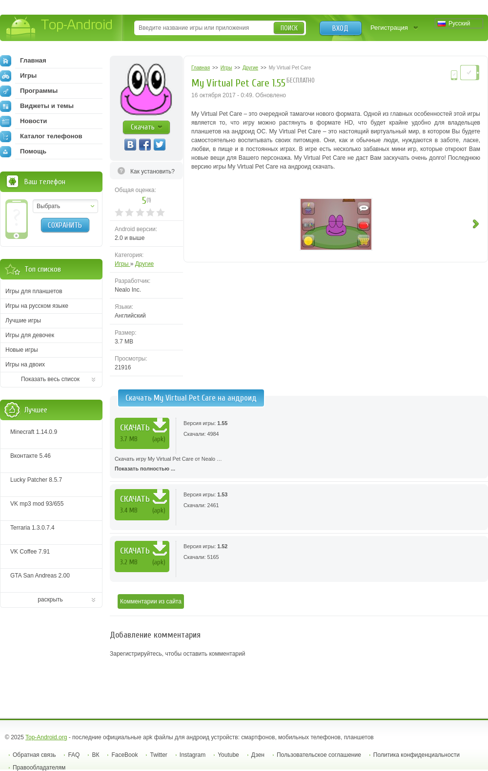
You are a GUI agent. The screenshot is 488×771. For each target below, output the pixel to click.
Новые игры (21, 349)
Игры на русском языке (36, 305)
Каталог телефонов (41, 136)
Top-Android (59, 29)
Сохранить (65, 225)
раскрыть (50, 599)
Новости (23, 121)
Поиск (289, 28)
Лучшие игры (23, 320)
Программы (29, 91)
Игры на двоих (25, 364)
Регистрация (389, 27)
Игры (122, 263)
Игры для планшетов (33, 291)
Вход (340, 28)
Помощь (23, 151)
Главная (23, 60)
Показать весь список (50, 379)
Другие (144, 263)
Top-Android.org (46, 737)
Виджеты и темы (37, 106)
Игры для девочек (29, 335)
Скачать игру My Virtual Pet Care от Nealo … (299, 464)
